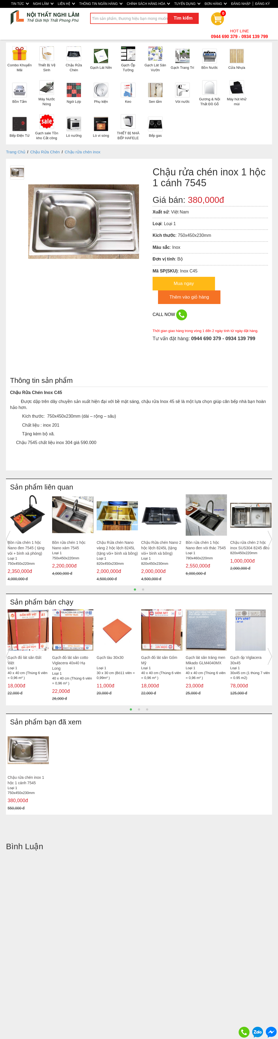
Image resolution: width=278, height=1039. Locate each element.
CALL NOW (170, 314)
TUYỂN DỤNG (187, 4)
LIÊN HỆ (66, 4)
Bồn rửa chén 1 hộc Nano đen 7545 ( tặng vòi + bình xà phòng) (26, 548)
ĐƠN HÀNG (216, 4)
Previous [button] (8, 539)
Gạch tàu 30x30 (110, 657)
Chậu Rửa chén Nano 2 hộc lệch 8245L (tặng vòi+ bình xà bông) (161, 548)
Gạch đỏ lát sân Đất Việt (24, 660)
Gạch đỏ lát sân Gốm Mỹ (159, 660)
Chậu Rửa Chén (45, 152)
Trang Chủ (15, 152)
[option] (28, 539)
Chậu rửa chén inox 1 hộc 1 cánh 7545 (26, 780)
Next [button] (270, 539)
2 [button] (143, 589)
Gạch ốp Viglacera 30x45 (245, 660)
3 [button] (147, 709)
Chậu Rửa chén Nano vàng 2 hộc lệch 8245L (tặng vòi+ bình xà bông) (117, 548)
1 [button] (135, 589)
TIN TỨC (20, 4)
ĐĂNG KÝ (262, 4)
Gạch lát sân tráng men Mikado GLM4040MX (205, 660)
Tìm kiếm (183, 18)
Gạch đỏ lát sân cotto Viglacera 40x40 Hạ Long (70, 663)
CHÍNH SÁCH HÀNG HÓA (148, 4)
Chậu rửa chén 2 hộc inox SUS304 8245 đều (249, 545)
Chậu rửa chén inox (82, 152)
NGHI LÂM (43, 4)
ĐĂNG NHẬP (240, 4)
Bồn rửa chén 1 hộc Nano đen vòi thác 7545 (206, 545)
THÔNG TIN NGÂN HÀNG (100, 4)
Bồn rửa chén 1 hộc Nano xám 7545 (69, 545)
